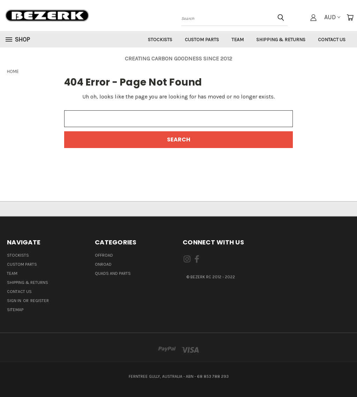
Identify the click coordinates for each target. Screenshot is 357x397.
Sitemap (15, 309)
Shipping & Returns (280, 40)
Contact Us (331, 40)
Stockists (160, 40)
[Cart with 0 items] (350, 17)
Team (237, 40)
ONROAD (103, 264)
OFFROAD (104, 255)
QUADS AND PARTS (113, 273)
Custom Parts (202, 40)
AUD (332, 17)
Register (39, 300)
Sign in (14, 300)
